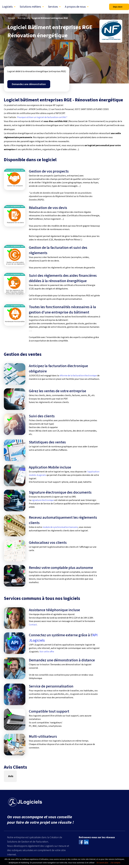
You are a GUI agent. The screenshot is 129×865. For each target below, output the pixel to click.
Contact (33, 624)
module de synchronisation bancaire (60, 527)
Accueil (11, 18)
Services (53, 7)
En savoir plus (102, 863)
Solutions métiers (30, 7)
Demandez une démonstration (29, 84)
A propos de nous (75, 7)
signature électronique (43, 500)
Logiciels (7, 7)
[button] (4, 785)
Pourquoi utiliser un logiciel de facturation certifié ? (42, 117)
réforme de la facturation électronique (78, 375)
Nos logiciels (24, 18)
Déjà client (117, 7)
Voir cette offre (46, 651)
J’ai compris (115, 863)
